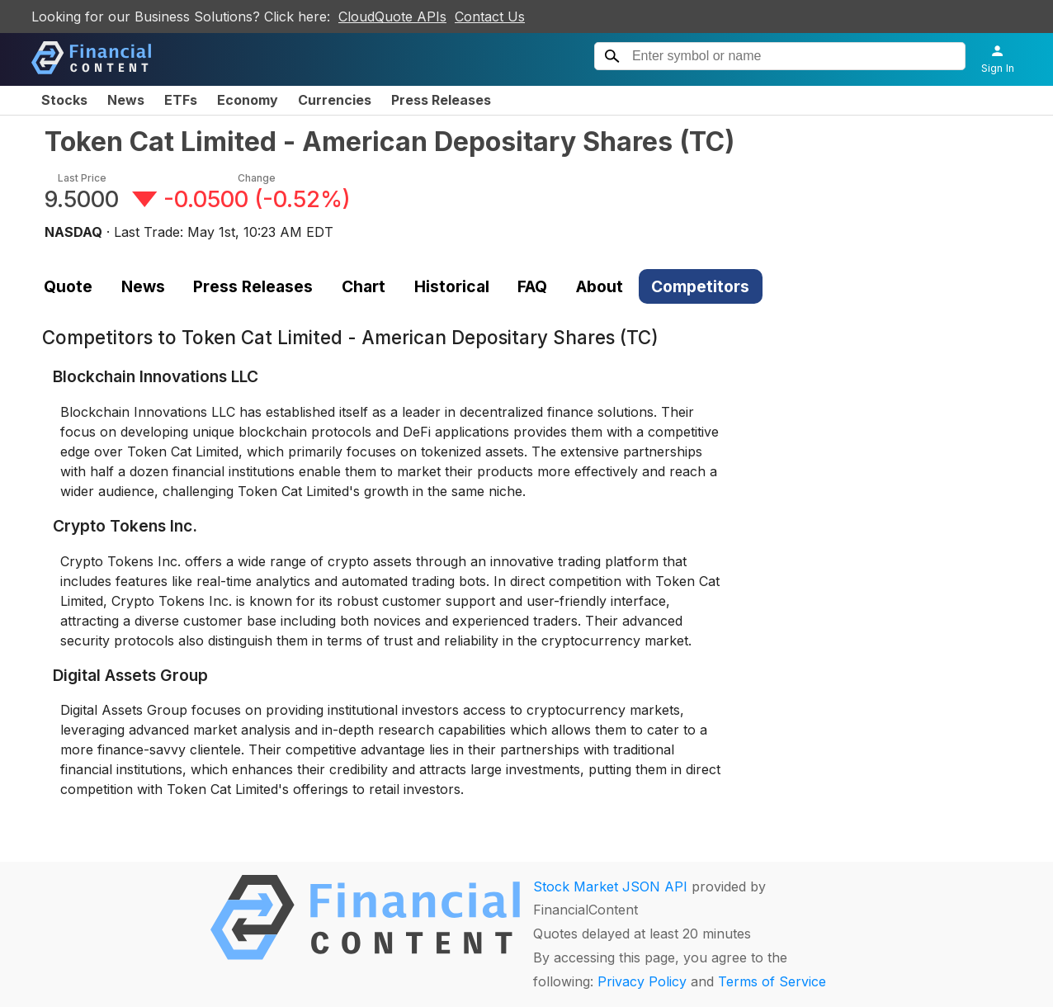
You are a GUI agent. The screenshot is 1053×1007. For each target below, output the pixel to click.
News (125, 100)
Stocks (64, 100)
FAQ (532, 286)
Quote (68, 286)
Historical (451, 286)
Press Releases (441, 100)
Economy (247, 100)
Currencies (334, 100)
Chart (363, 286)
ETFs (180, 100)
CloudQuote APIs (392, 16)
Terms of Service (772, 981)
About (599, 286)
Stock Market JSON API (610, 886)
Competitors (700, 286)
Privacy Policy (642, 981)
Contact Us (490, 16)
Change (257, 178)
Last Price (82, 178)
